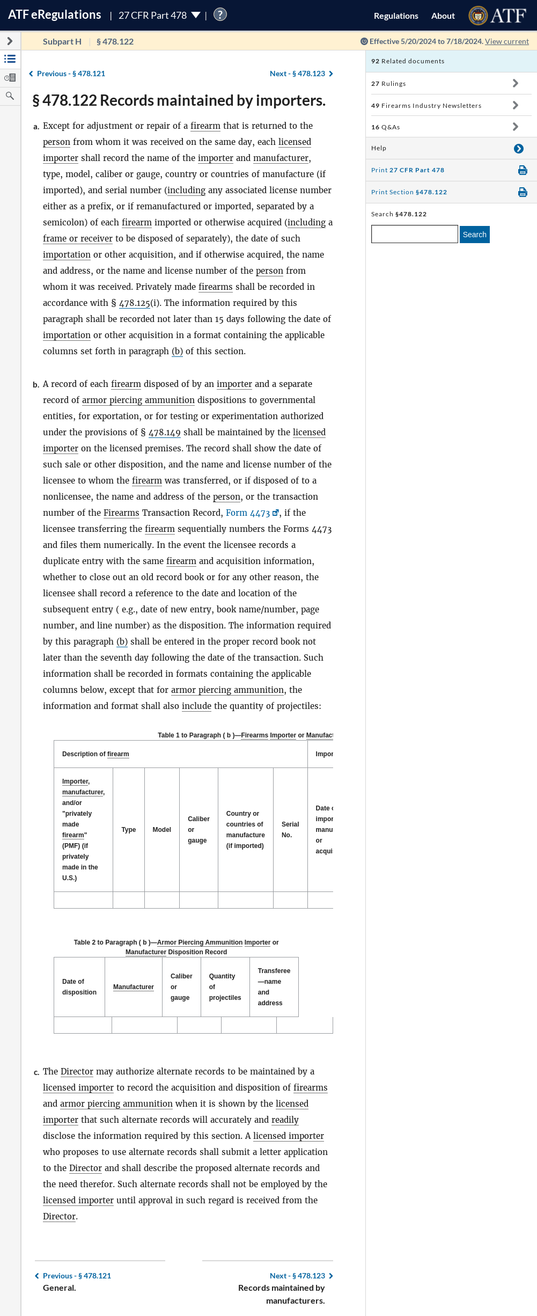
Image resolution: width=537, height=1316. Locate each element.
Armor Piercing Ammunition (196, 942)
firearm (205, 126)
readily (285, 1109)
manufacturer (280, 158)
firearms (215, 287)
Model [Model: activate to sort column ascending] (162, 830)
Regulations (396, 15)
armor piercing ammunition (138, 400)
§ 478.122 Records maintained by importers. (179, 100)
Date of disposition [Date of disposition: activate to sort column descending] (79, 982)
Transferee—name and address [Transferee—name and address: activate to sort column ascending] (304, 981)
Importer (283, 735)
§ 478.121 (71, 73)
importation (67, 255)
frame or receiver (78, 238)
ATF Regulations (54, 14)
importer (215, 158)
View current (507, 41)
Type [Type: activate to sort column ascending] (128, 830)
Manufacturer (326, 735)
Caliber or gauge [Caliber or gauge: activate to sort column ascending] (199, 829)
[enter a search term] (414, 234)
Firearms (121, 513)
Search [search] (475, 234)
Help (379, 148)
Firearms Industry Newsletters (426, 105)
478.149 (165, 432)
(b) (177, 351)
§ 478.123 (297, 73)
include (196, 706)
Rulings (388, 83)
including (186, 190)
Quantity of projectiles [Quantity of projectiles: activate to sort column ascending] (246, 982)
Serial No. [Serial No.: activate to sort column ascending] (290, 830)
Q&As (385, 127)
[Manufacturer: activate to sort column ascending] (145, 981)
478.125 (134, 303)
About (443, 15)
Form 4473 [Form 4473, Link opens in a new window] (248, 513)
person (56, 142)
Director (77, 1061)
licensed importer (78, 1077)
